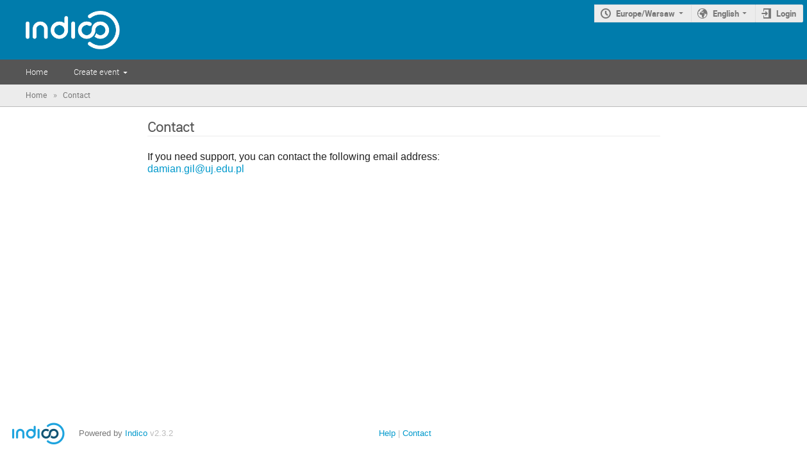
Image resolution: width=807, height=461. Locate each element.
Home (37, 71)
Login (786, 13)
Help (387, 433)
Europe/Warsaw (645, 13)
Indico (136, 433)
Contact (417, 433)
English (726, 13)
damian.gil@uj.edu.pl (195, 169)
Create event (96, 71)
